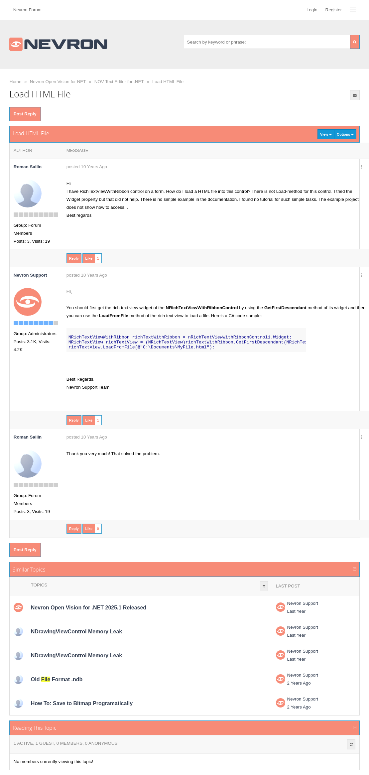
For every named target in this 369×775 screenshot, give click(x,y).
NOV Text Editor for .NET (119, 81)
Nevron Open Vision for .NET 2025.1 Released (88, 607)
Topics (39, 584)
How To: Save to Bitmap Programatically (82, 703)
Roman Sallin (28, 166)
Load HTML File (168, 81)
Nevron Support (302, 603)
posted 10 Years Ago (86, 166)
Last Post (288, 585)
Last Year (296, 611)
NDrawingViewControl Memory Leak (76, 631)
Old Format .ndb (57, 679)
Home (16, 81)
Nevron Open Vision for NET (58, 81)
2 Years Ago (299, 683)
